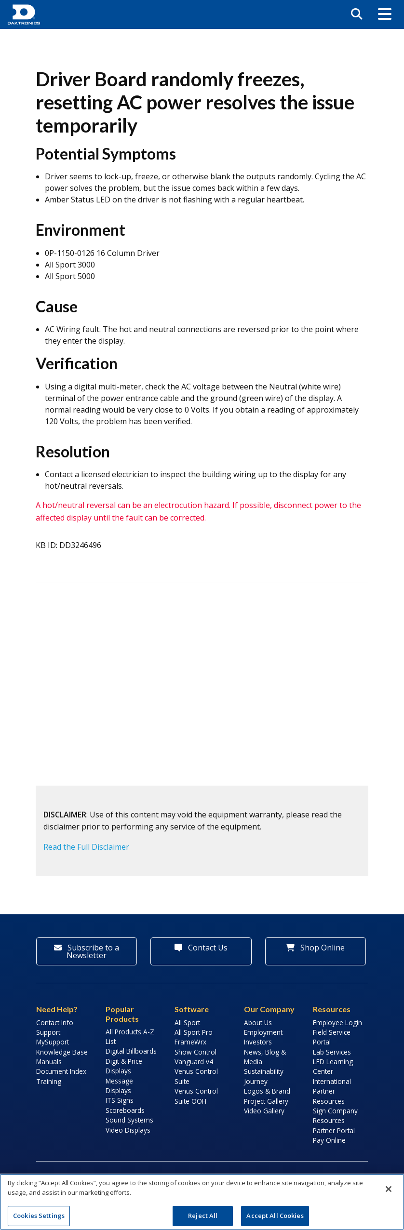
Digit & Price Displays (124, 1065)
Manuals (49, 1061)
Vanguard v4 (194, 1061)
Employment (263, 1032)
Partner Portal (334, 1130)
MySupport (52, 1041)
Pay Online (329, 1140)
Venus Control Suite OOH (196, 1095)
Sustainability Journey (263, 1076)
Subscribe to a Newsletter (86, 951)
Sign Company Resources (335, 1115)
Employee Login (337, 1022)
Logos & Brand (267, 1091)
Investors (258, 1041)
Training (48, 1081)
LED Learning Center (333, 1066)
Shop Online (315, 947)
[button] (384, 14)
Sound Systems (129, 1119)
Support (48, 1032)
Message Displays (119, 1085)
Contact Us (201, 947)
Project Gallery (266, 1101)
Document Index (61, 1071)
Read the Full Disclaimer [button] (86, 847)
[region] (202, 1202)
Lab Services (332, 1051)
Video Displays (128, 1130)
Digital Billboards (131, 1051)
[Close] (388, 1189)
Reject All (202, 1215)
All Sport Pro (194, 1032)
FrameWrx (190, 1041)
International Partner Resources (332, 1091)
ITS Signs (120, 1100)
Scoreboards (125, 1110)
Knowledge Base (62, 1051)
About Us (258, 1022)
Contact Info (54, 1022)
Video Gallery (264, 1110)
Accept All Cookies (274, 1215)
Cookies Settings (39, 1215)
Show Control (195, 1051)
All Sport (187, 1022)
